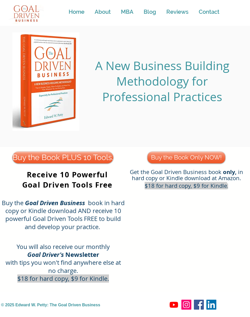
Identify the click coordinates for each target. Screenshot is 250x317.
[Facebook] (199, 305)
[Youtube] (174, 305)
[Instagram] (186, 305)
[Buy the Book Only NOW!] (186, 157)
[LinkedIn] (211, 305)
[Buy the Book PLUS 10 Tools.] (62, 157)
